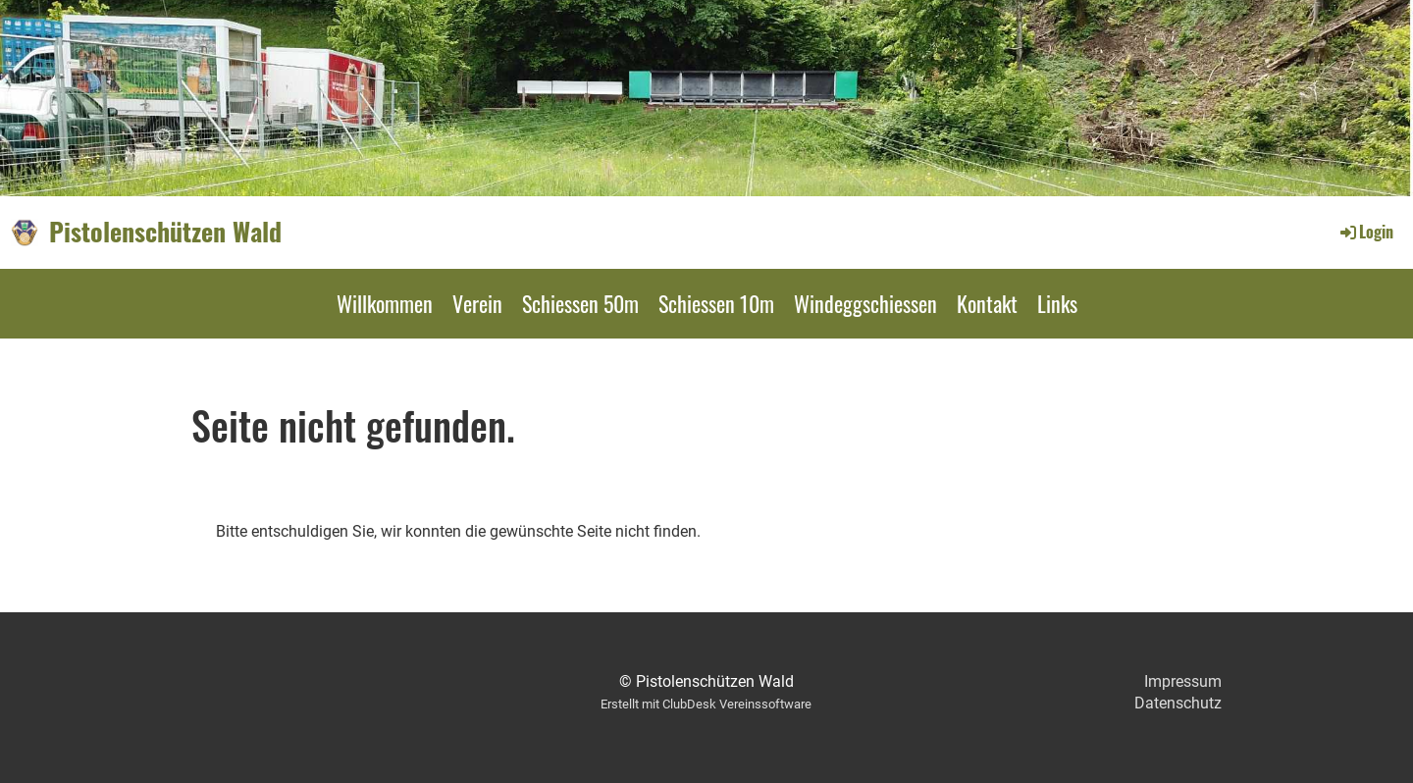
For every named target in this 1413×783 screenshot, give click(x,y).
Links (1057, 303)
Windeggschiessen (865, 303)
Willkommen (385, 303)
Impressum (1183, 681)
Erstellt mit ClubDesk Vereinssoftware (706, 704)
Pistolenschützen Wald (165, 231)
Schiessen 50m (580, 303)
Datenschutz (1178, 703)
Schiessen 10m (716, 303)
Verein (477, 303)
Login (1365, 231)
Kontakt (987, 303)
